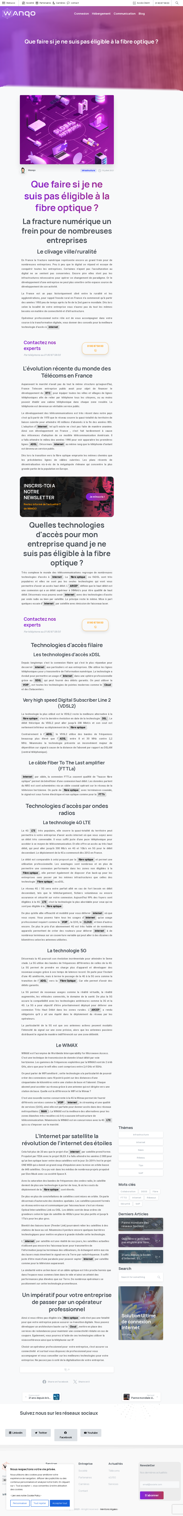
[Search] (136, 1277)
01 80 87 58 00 (162, 3)
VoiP (140, 1173)
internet (53, 327)
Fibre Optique (68, 980)
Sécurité (125, 1203)
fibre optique (78, 577)
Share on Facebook (55, 1382)
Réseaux (151, 1197)
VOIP (25, 684)
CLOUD (88, 922)
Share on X (81, 1382)
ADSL (33, 444)
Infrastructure (141, 1134)
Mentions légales (109, 1509)
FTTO (124, 1197)
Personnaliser (20, 1503)
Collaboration (128, 1191)
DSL (104, 718)
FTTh (102, 794)
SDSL (38, 680)
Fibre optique (30, 872)
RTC (47, 393)
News (141, 1149)
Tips (140, 1165)
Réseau (141, 1157)
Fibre (155, 1191)
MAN (44, 1111)
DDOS (144, 1191)
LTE (33, 830)
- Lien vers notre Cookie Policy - (26, 1495)
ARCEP (74, 585)
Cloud (107, 684)
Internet (42, 426)
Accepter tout (60, 1503)
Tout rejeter (39, 1503)
